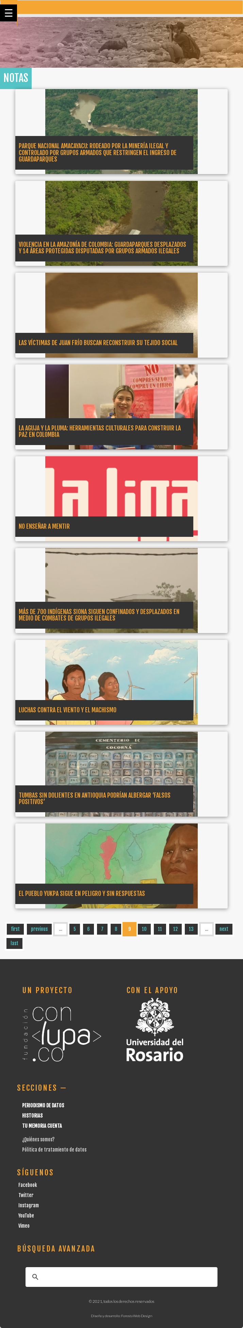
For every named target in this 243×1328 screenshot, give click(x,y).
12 (175, 929)
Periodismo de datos (43, 1105)
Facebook (27, 1185)
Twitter (25, 1195)
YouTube (26, 1216)
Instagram (28, 1205)
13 (191, 929)
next (224, 929)
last (14, 943)
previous (39, 929)
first (15, 929)
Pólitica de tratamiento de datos (54, 1150)
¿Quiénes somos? (38, 1139)
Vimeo (24, 1226)
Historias (32, 1116)
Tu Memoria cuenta (42, 1126)
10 (144, 929)
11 (160, 929)
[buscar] (120, 1277)
